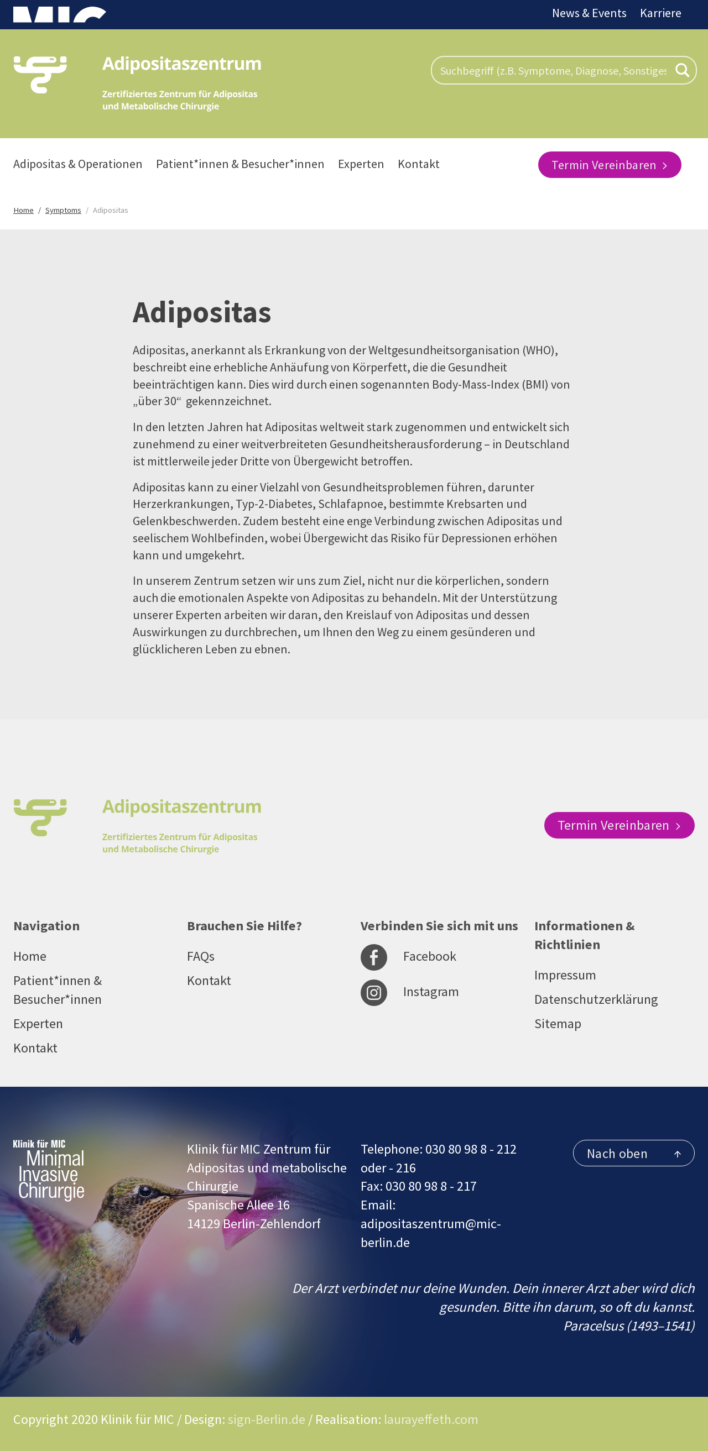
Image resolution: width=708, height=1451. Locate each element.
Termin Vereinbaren (609, 164)
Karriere (660, 13)
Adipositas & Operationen (78, 163)
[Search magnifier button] (682, 70)
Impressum (565, 974)
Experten (361, 163)
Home (29, 956)
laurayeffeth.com (431, 1419)
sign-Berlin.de (266, 1419)
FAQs (201, 956)
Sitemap (557, 1023)
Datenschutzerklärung (596, 999)
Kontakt (419, 163)
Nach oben (634, 1153)
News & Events (589, 13)
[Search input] (553, 70)
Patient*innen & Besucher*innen (240, 163)
